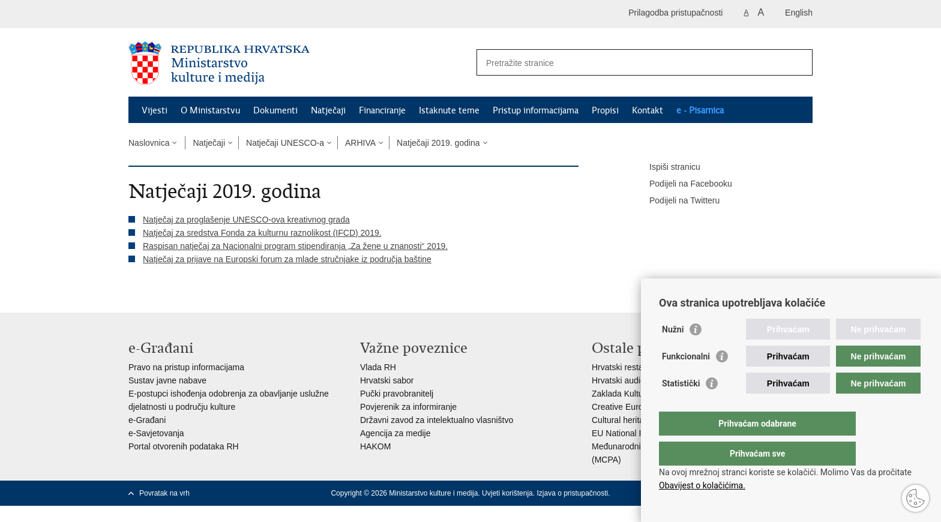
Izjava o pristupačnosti (572, 493)
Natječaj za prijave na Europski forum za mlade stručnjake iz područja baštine (287, 259)
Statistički (681, 407)
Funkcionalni (686, 380)
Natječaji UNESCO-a (285, 143)
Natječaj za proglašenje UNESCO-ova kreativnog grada (246, 219)
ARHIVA (360, 143)
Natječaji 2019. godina (438, 143)
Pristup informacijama (536, 110)
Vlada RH (378, 367)
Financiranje (382, 110)
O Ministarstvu (210, 110)
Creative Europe (622, 407)
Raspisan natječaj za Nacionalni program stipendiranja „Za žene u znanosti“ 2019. (295, 246)
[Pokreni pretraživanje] (799, 62)
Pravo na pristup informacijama (186, 367)
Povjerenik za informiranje (408, 407)
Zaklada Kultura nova (631, 393)
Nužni (673, 353)
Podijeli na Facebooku (682, 184)
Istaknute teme (449, 110)
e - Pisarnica (700, 110)
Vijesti (154, 110)
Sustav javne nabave (167, 380)
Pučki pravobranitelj (396, 393)
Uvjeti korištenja (507, 493)
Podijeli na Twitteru (676, 201)
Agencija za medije (395, 433)
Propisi (605, 110)
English (799, 12)
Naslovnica (148, 143)
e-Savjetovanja (156, 433)
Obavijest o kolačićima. (702, 485)
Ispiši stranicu (666, 167)
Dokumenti (275, 110)
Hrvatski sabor (386, 380)
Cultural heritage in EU (634, 420)
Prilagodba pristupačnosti (675, 12)
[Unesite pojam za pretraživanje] (631, 63)
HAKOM (375, 446)
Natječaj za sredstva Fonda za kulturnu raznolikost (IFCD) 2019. (262, 233)
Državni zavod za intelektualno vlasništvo (436, 420)
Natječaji (328, 110)
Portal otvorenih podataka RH (183, 446)
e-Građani (147, 420)
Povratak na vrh (164, 493)
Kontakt (647, 110)
